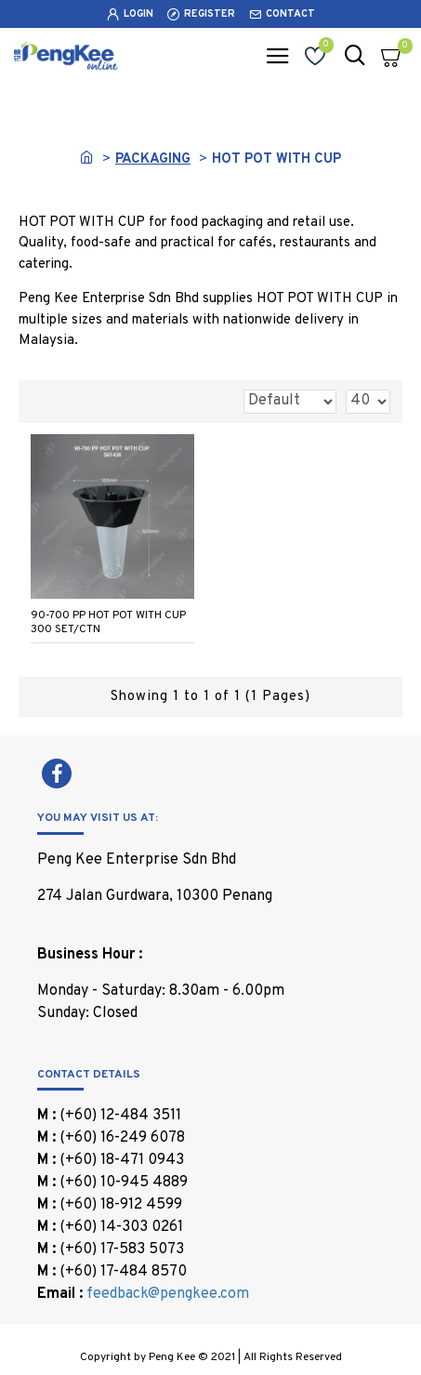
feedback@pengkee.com (167, 1294)
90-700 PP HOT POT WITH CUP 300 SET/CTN (108, 623)
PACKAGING (153, 159)
